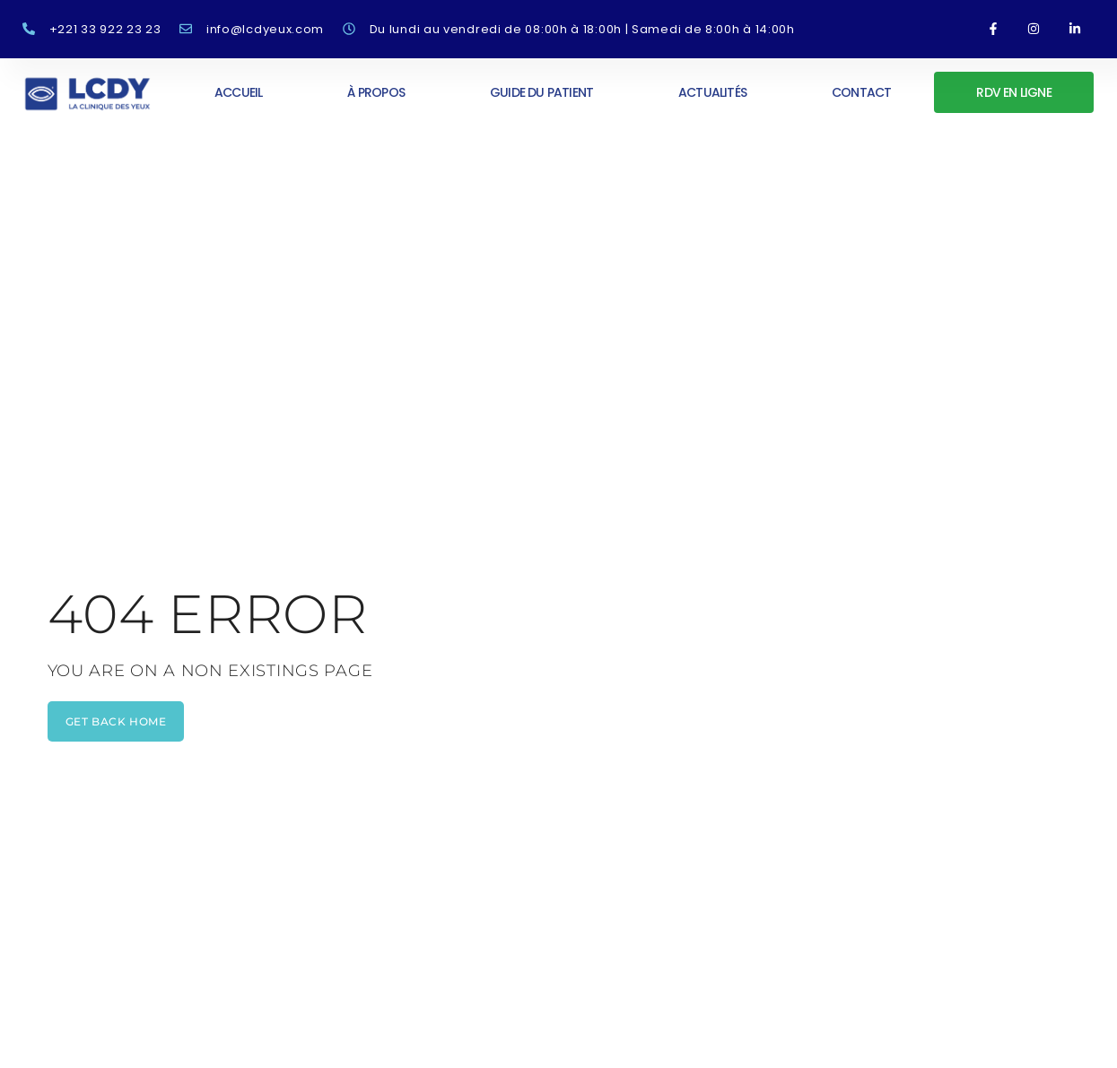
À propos (376, 92)
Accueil (238, 92)
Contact (861, 92)
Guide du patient (541, 92)
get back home (116, 721)
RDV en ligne (1013, 92)
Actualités (712, 92)
